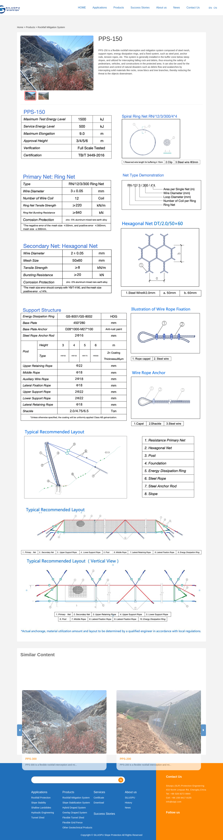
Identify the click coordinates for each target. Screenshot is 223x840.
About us (161, 7)
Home (20, 27)
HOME (82, 7)
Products (118, 7)
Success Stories (140, 7)
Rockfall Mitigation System (51, 27)
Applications (100, 7)
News (176, 7)
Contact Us (193, 7)
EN (210, 7)
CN (215, 7)
